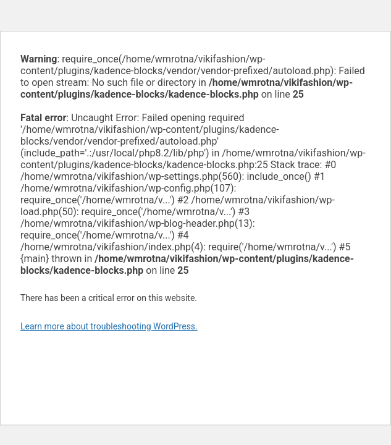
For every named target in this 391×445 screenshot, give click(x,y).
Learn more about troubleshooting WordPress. (109, 326)
